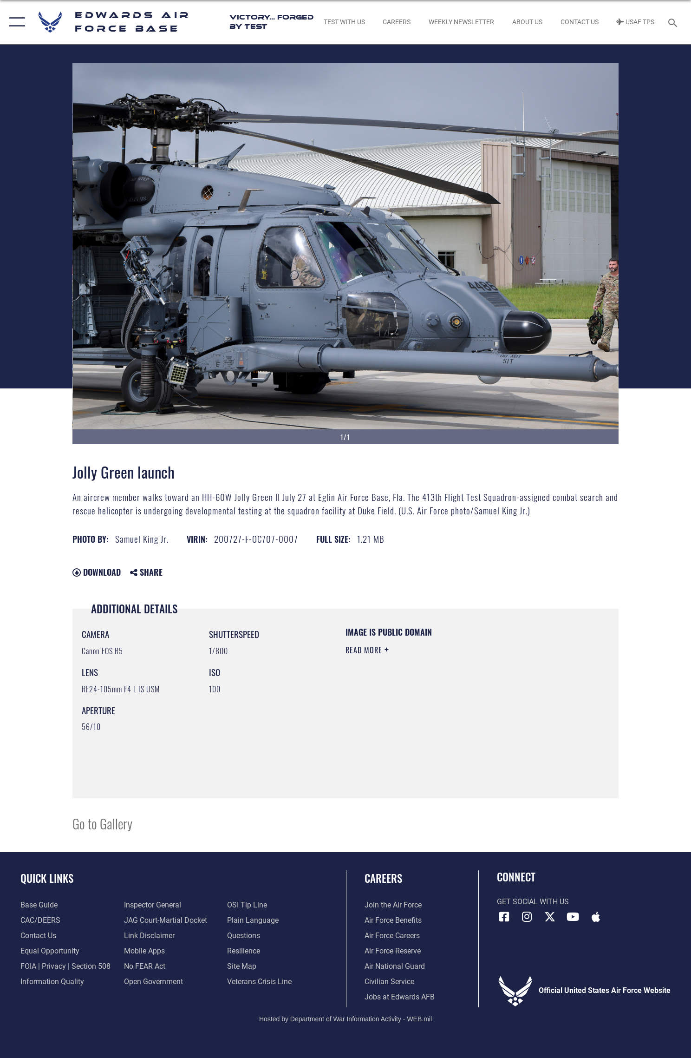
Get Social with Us (533, 902)
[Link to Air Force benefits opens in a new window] (393, 920)
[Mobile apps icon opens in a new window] (596, 917)
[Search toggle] (674, 22)
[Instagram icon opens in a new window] (527, 917)
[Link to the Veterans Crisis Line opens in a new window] (259, 982)
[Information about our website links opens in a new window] (149, 936)
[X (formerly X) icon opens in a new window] (550, 917)
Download (96, 572)
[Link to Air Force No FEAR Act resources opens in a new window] (144, 966)
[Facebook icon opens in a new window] (504, 917)
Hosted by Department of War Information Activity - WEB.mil (345, 1019)
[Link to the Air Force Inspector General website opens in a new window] (152, 905)
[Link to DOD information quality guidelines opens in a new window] (52, 982)
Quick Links (46, 878)
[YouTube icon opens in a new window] (573, 917)
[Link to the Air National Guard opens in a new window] (395, 966)
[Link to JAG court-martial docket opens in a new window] (165, 920)
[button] (15, 22)
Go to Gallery (102, 823)
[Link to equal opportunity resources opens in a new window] (49, 951)
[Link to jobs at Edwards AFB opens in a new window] (400, 997)
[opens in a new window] (39, 905)
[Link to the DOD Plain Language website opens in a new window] (253, 920)
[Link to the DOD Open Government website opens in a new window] (153, 982)
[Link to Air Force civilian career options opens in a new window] (389, 982)
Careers (383, 878)
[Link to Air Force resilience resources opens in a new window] (243, 951)
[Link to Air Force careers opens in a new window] (392, 936)
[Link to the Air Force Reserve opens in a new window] (393, 951)
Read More (365, 650)
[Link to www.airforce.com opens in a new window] (393, 905)
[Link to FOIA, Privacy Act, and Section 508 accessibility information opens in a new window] (65, 966)
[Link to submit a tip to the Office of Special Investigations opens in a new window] (247, 905)
